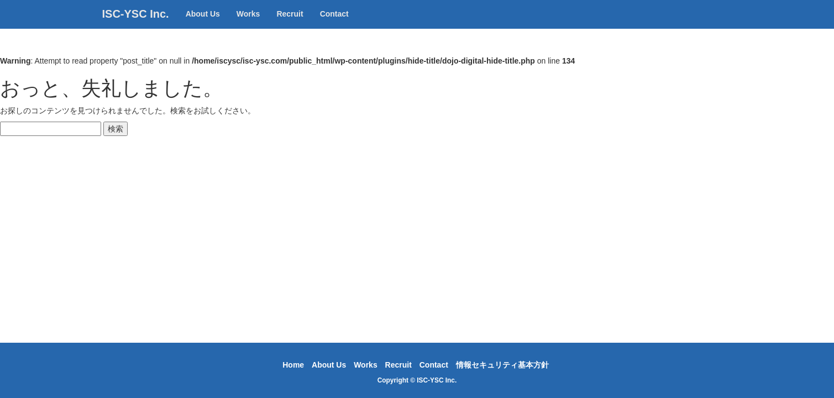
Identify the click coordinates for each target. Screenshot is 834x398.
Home (293, 364)
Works (248, 24)
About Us (203, 24)
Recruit (289, 24)
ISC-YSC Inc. (135, 25)
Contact (334, 24)
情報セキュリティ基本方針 (502, 364)
